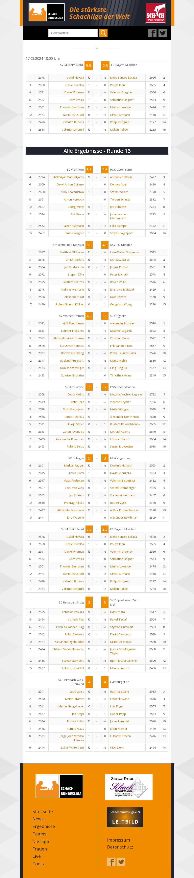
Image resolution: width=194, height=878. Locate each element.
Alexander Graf (74, 297)
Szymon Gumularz (121, 627)
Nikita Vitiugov (119, 409)
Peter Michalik (119, 274)
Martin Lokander (121, 107)
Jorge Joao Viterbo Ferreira (72, 738)
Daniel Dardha (74, 85)
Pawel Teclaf (118, 619)
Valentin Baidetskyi (122, 480)
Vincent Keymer (120, 402)
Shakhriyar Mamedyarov (68, 177)
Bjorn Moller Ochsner (124, 660)
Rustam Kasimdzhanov (125, 424)
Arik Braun (77, 214)
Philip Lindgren (119, 122)
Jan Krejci (78, 714)
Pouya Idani (117, 85)
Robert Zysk (118, 503)
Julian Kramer (118, 729)
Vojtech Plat (76, 619)
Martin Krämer (74, 699)
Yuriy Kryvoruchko (72, 192)
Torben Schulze (120, 199)
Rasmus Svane (119, 691)
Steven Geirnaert (73, 660)
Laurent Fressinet (72, 331)
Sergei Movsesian (121, 446)
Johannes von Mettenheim (119, 216)
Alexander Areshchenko (68, 338)
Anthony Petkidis (121, 177)
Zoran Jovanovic (73, 431)
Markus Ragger (74, 465)
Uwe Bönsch (118, 297)
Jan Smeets (76, 495)
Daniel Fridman (74, 92)
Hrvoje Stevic (75, 424)
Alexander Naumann (70, 510)
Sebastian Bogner (121, 100)
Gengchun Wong (121, 304)
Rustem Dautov (73, 282)
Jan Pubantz (118, 207)
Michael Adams (120, 431)
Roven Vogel (118, 282)
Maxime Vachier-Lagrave (126, 394)
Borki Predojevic (73, 409)
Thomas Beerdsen (72, 107)
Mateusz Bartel (120, 259)
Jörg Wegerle (75, 517)
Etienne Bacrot (120, 439)
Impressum (118, 840)
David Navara (75, 77)
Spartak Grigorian (72, 375)
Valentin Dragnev (121, 92)
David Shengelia (120, 473)
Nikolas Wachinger (72, 368)
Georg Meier (76, 207)
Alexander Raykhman (123, 517)
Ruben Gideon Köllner (70, 304)
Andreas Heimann (72, 289)
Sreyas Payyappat (121, 233)
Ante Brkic (77, 402)
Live (37, 856)
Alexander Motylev (122, 323)
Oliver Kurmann (120, 115)
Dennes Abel (118, 184)
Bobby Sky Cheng (72, 353)
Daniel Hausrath (73, 115)
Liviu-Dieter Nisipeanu (124, 252)
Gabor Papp (118, 714)
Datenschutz (120, 847)
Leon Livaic (76, 691)
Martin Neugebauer (71, 706)
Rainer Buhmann (73, 226)
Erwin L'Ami (76, 473)
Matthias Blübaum (72, 252)
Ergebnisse (44, 826)
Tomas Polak (75, 721)
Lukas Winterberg (72, 747)
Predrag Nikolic (74, 503)
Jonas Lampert (119, 721)
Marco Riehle (118, 360)
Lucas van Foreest (72, 346)
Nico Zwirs (117, 747)
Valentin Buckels (73, 122)
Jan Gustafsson (74, 267)
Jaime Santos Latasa (123, 77)
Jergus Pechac (119, 267)
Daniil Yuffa (117, 612)
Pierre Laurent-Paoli (123, 353)
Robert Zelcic (75, 446)
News (38, 819)
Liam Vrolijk (76, 100)
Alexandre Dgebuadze (69, 642)
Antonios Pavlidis (73, 612)
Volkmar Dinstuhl (73, 129)
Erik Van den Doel (121, 346)
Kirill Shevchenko (73, 323)
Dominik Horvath (121, 465)
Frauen (40, 849)
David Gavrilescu (121, 634)
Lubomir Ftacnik (120, 736)
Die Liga (41, 841)
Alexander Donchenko (124, 417)
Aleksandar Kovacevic (70, 439)
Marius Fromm (119, 668)
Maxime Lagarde (121, 331)
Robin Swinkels (74, 634)
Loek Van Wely (74, 488)
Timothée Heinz (120, 375)
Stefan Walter (119, 192)
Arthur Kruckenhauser (124, 510)
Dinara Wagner (74, 233)
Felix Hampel (118, 226)
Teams (39, 834)
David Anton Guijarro (70, 184)
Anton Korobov (74, 199)
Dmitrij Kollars (74, 259)
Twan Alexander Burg (70, 627)
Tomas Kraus (75, 729)
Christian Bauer (120, 338)
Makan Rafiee (119, 129)
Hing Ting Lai (119, 368)
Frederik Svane (119, 699)
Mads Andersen (73, 480)
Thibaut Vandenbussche (68, 649)
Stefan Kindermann (122, 495)
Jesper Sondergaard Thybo (123, 651)
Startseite (43, 811)
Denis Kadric (76, 394)
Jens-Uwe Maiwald (122, 289)
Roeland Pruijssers (72, 360)
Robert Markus (74, 417)
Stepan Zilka (76, 274)
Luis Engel (116, 706)
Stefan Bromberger (122, 488)
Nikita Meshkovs (121, 642)
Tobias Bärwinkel (72, 668)
